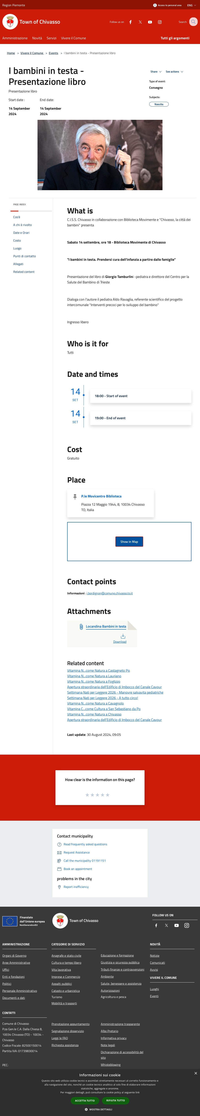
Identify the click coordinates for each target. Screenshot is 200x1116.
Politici (6, 983)
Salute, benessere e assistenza (121, 983)
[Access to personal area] (167, 5)
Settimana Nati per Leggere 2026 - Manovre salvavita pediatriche (115, 692)
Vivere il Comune (32, 53)
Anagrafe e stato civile (66, 955)
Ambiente (107, 976)
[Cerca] (193, 21)
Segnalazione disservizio (68, 1031)
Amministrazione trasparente (120, 1024)
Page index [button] (19, 204)
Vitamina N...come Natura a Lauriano (94, 676)
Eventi (154, 996)
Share (157, 71)
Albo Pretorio (109, 1031)
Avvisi (154, 969)
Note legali (108, 1045)
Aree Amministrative (16, 962)
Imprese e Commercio (66, 976)
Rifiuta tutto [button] (115, 1100)
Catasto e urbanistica (66, 990)
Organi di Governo (14, 955)
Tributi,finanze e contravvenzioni (122, 969)
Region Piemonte (13, 5)
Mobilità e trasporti (64, 1003)
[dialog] (100, 1092)
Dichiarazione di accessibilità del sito (122, 1055)
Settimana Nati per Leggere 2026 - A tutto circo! (102, 697)
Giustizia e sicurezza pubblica (120, 962)
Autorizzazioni (110, 990)
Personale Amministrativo (19, 990)
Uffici (5, 969)
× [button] (195, 1073)
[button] (100, 1109)
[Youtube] (147, 21)
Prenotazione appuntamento (70, 1024)
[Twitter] (137, 21)
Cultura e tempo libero (66, 962)
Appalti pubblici (62, 983)
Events (53, 53)
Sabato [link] (72, 242)
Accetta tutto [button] (85, 1100)
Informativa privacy (114, 1038)
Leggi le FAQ (60, 1038)
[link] (72, 242)
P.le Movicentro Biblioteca (101, 496)
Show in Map (129, 541)
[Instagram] (157, 21)
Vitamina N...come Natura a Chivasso (94, 714)
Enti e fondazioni (13, 976)
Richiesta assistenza (65, 1045)
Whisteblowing (111, 1064)
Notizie (154, 955)
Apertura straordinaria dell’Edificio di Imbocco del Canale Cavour (114, 687)
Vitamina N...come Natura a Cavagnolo (95, 703)
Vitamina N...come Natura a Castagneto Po (98, 670)
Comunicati (157, 962)
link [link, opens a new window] (138, 1092)
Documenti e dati (13, 997)
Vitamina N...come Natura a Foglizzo (93, 681)
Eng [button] (192, 5)
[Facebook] (127, 21)
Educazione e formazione (117, 955)
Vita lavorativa (61, 969)
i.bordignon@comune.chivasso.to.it (110, 593)
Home (11, 53)
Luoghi (154, 989)
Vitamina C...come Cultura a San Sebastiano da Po (104, 708)
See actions (175, 71)
